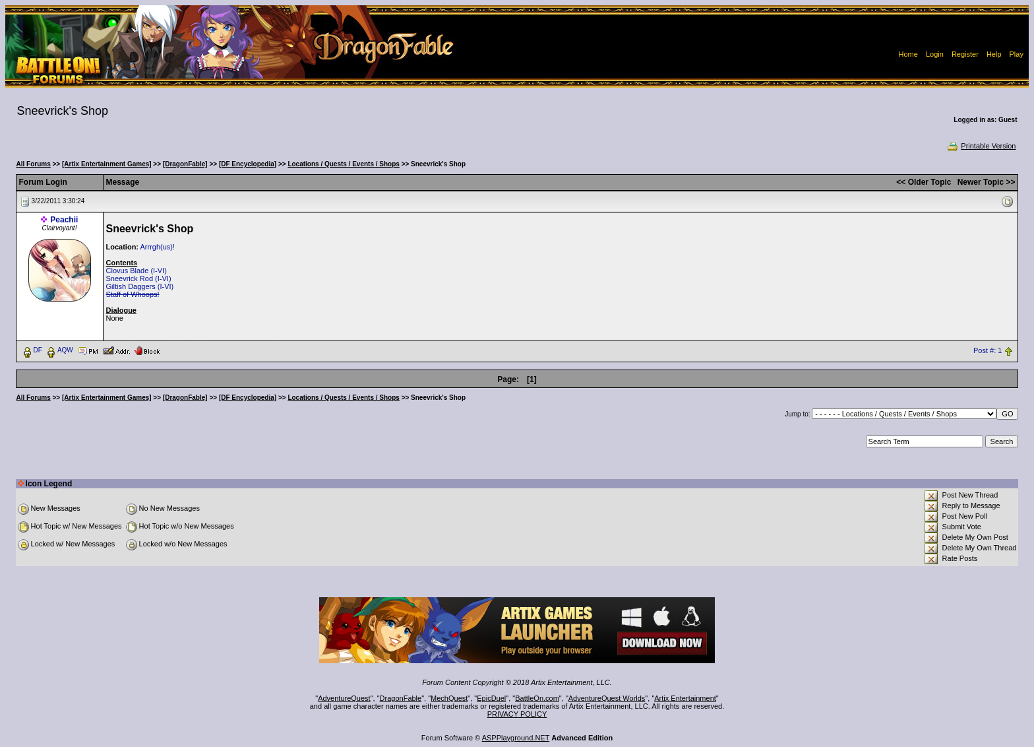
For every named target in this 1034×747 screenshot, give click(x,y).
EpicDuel (491, 698)
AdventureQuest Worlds (607, 698)
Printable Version (981, 146)
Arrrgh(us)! (157, 247)
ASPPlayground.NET (516, 738)
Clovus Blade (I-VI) (136, 271)
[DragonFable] (185, 164)
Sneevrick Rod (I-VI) (138, 278)
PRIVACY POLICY (517, 714)
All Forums (33, 164)
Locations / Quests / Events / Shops (343, 164)
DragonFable (401, 698)
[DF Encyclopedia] (247, 164)
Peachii (64, 219)
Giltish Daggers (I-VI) (140, 286)
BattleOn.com (537, 698)
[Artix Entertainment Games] (107, 164)
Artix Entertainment (685, 698)
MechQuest (449, 698)
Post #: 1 (987, 350)
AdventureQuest (344, 698)
